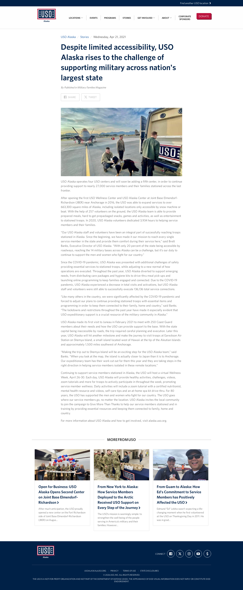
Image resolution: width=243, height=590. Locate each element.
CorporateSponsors (185, 18)
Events (93, 17)
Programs (110, 17)
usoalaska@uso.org (95, 571)
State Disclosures (149, 571)
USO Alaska (68, 37)
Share (69, 98)
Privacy (114, 571)
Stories (127, 17)
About (167, 17)
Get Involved (146, 17)
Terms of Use (129, 571)
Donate (204, 16)
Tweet (90, 98)
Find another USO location (195, 3)
